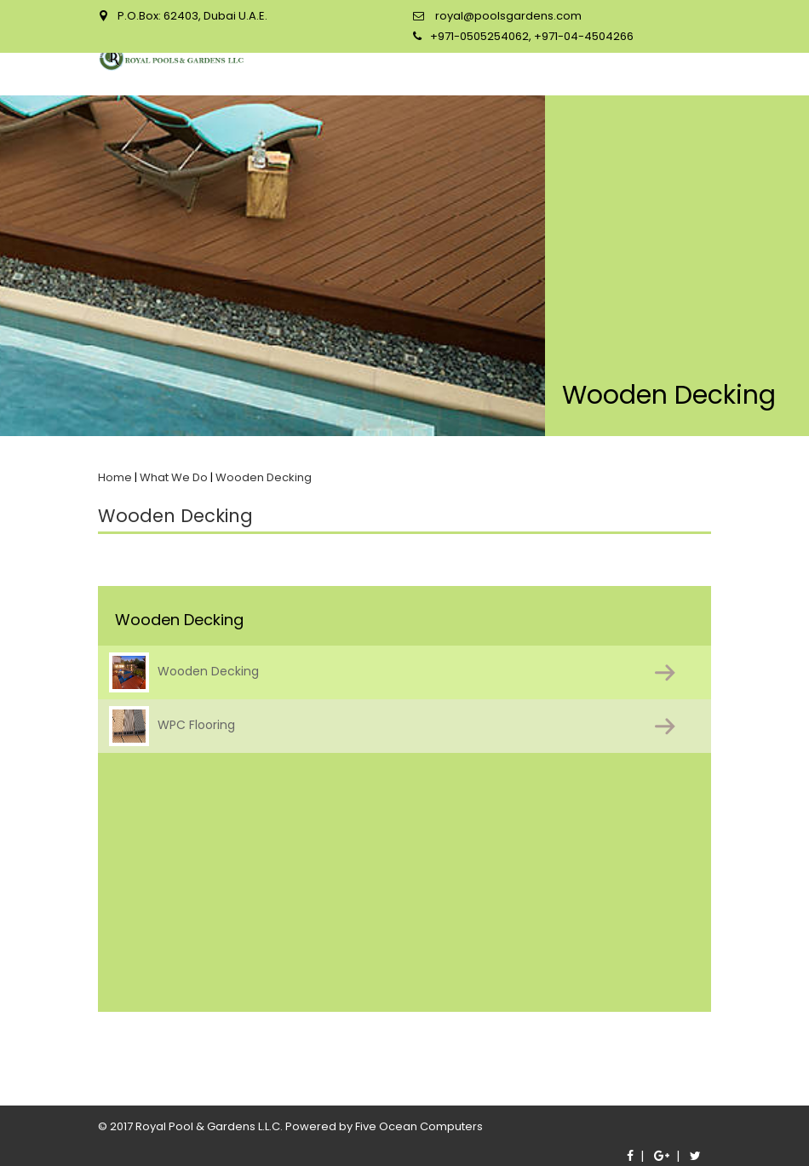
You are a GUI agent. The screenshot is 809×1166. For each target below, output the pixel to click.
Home (115, 477)
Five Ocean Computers (419, 1126)
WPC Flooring (172, 726)
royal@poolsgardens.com (507, 16)
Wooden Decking (184, 672)
